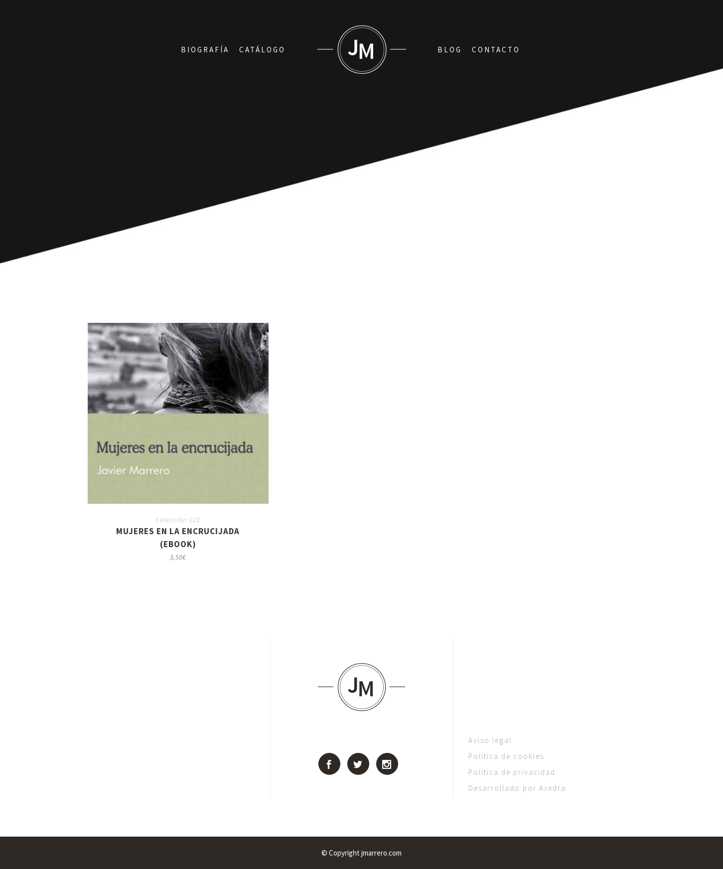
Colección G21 (177, 519)
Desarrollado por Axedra (517, 788)
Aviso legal (490, 740)
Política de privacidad (512, 772)
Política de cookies (506, 756)
